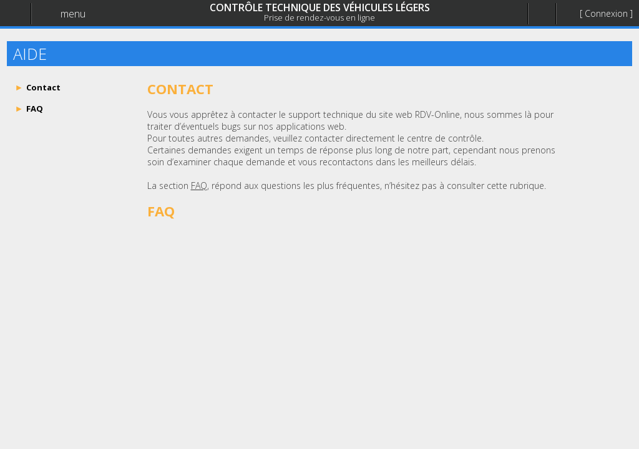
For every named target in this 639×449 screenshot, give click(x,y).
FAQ (199, 185)
